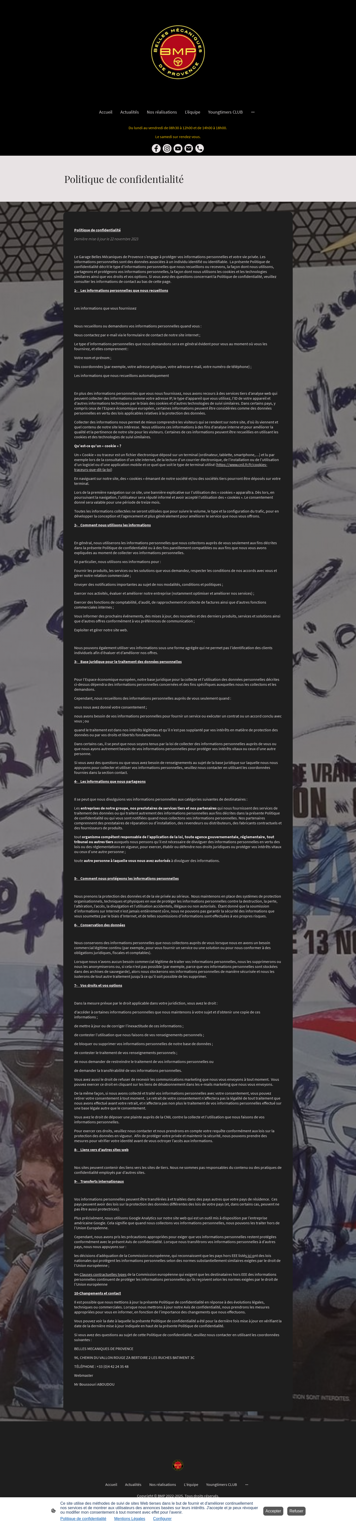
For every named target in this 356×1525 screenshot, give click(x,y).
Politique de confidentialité (83, 1519)
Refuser (296, 1511)
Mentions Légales (129, 1519)
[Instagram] (167, 148)
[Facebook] (156, 148)
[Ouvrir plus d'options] (253, 112)
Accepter (273, 1511)
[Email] (188, 148)
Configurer (162, 1519)
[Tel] (199, 148)
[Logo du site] (178, 52)
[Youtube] (178, 148)
